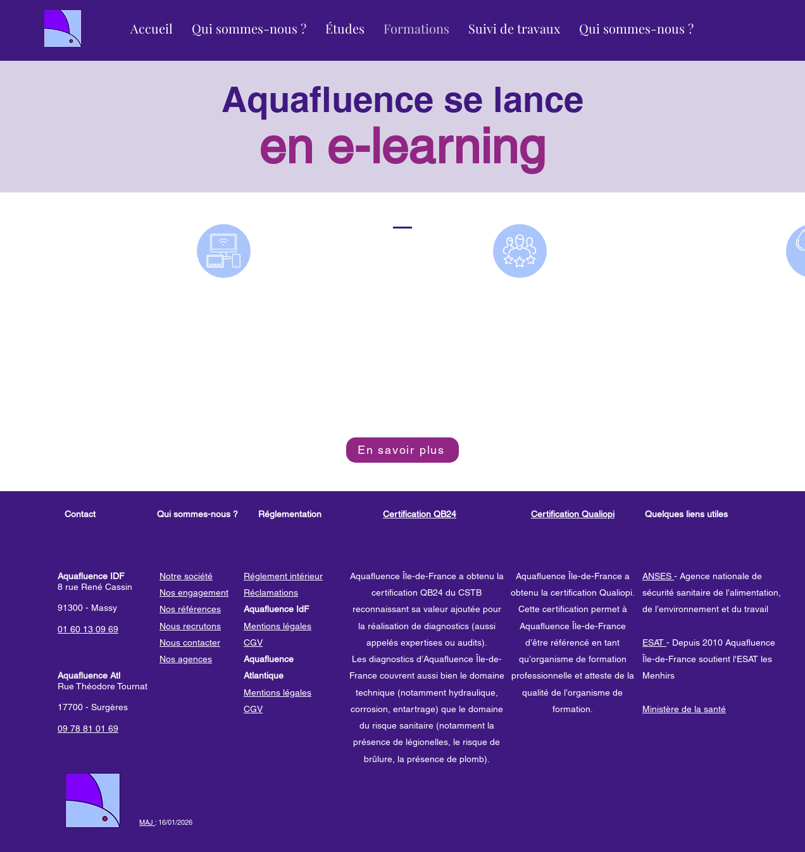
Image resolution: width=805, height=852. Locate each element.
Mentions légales (277, 626)
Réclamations (271, 592)
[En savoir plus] (402, 450)
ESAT (654, 642)
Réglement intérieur (283, 576)
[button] (249, 28)
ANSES (658, 576)
